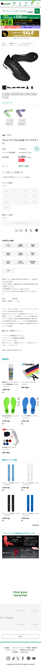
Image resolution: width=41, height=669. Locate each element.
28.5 (34, 196)
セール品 (5, 97)
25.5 (15, 191)
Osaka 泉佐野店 (20, 245)
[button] (13, 38)
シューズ (11, 45)
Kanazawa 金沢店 (33, 262)
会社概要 (6, 648)
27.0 (6, 196)
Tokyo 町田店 (8, 262)
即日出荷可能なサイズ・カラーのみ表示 (17, 177)
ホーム (4, 43)
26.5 (34, 191)
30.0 (25, 202)
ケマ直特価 (6, 94)
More (20, 636)
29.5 (15, 202)
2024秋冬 (27, 94)
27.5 (15, 196)
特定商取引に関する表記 (27, 650)
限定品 (34, 94)
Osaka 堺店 (32, 253)
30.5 (34, 202)
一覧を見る (35, 525)
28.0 (25, 196)
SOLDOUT (9, 124)
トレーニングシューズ (27, 43)
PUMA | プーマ (13, 43)
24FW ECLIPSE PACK (17, 94)
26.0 (25, 191)
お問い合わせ (24, 652)
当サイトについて (12, 650)
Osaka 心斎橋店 (20, 253)
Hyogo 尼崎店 (8, 253)
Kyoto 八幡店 (32, 245)
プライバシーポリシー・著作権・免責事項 (24, 648)
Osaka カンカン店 (20, 262)
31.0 (6, 207)
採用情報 (15, 652)
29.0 (6, 202)
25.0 (6, 191)
